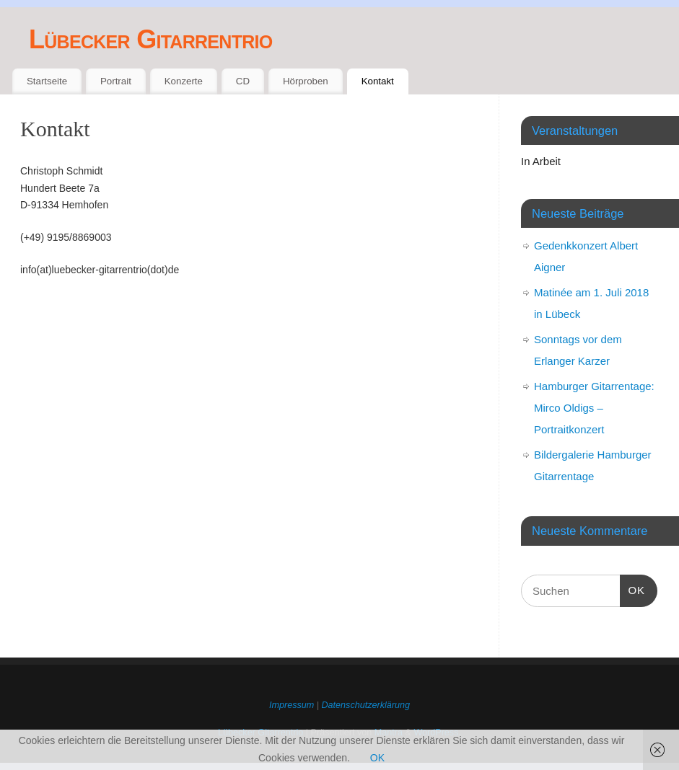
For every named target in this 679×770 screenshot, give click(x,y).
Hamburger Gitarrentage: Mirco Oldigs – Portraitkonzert (594, 407)
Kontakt (378, 81)
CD (243, 81)
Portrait (115, 81)
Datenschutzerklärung (366, 705)
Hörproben (305, 81)
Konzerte (184, 81)
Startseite (47, 81)
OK (633, 588)
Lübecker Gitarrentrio (150, 39)
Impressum (291, 705)
